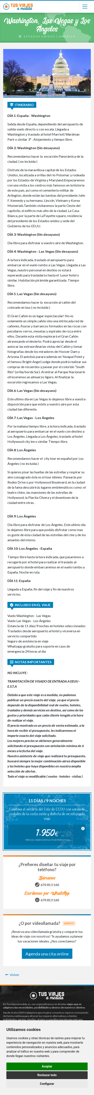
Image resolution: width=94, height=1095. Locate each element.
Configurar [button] (47, 1083)
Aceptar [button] (47, 1066)
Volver (12, 975)
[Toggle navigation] (85, 6)
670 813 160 (50, 885)
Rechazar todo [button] (47, 1075)
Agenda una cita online (47, 953)
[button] (47, 94)
